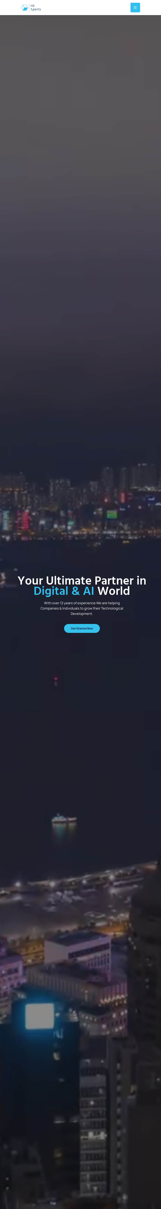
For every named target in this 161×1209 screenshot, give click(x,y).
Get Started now (82, 628)
